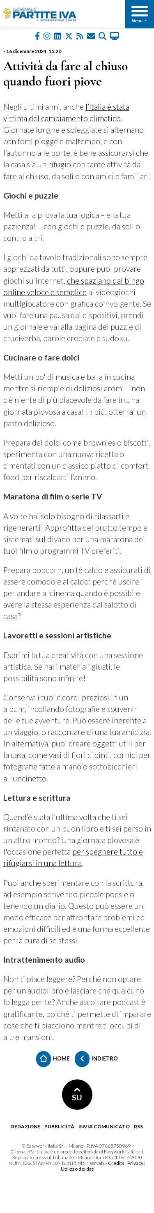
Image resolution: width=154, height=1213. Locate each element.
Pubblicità (59, 1126)
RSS (138, 1126)
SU (77, 1095)
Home (52, 1059)
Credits (116, 1163)
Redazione (25, 1126)
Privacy (135, 1163)
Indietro (96, 1059)
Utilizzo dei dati (77, 1169)
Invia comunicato (104, 1126)
